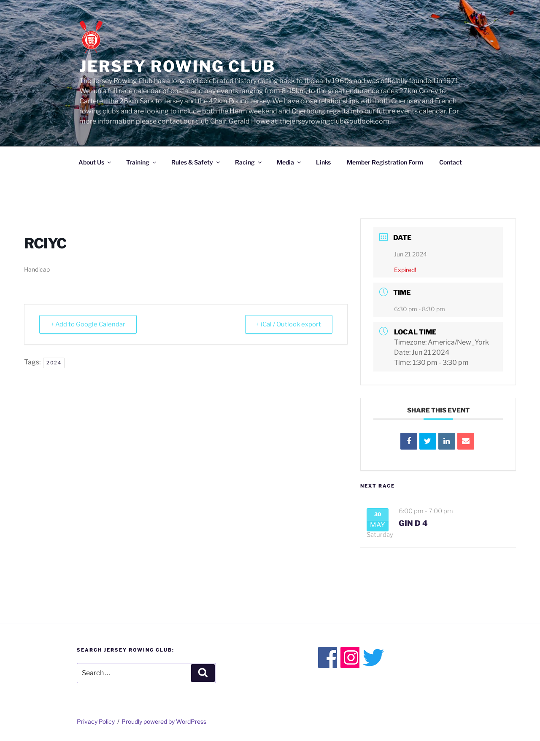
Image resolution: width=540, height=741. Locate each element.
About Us (95, 162)
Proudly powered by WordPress (164, 721)
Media (289, 162)
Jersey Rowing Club (177, 66)
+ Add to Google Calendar (89, 324)
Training (141, 162)
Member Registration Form (385, 162)
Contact (450, 162)
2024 (53, 363)
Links (323, 162)
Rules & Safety (196, 162)
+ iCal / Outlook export (287, 324)
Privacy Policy (96, 721)
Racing (249, 162)
